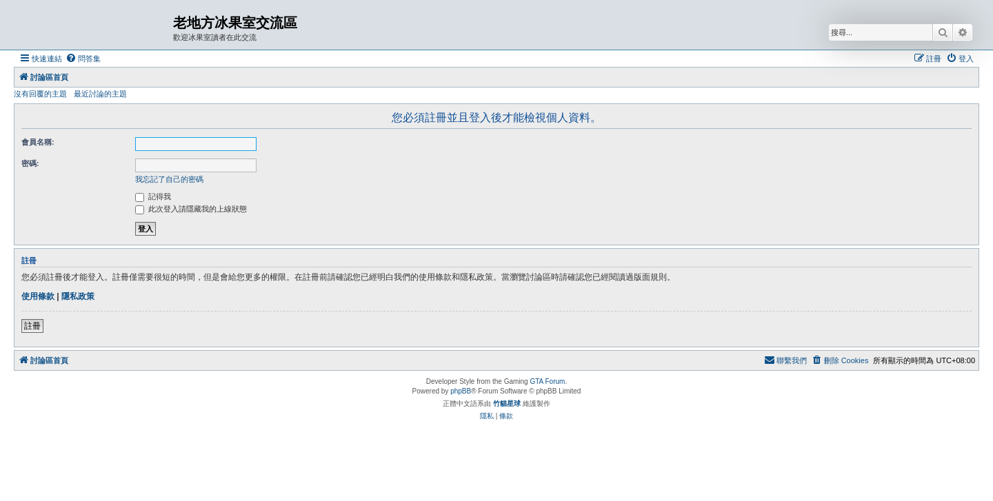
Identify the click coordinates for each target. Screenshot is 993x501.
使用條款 (37, 296)
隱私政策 (77, 296)
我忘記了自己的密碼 (169, 179)
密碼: (30, 163)
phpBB (460, 391)
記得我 (153, 196)
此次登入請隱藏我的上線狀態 (191, 209)
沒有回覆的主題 (40, 94)
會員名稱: (37, 142)
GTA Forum (547, 381)
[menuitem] (83, 58)
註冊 (32, 326)
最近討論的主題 (100, 94)
